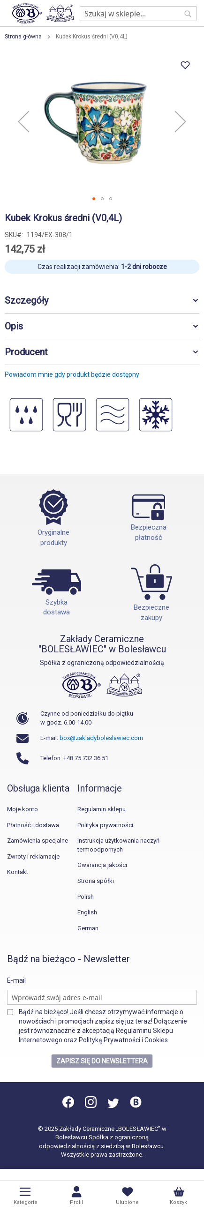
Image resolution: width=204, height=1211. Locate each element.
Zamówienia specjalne (37, 840)
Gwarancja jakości (102, 864)
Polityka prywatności (105, 825)
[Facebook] (69, 1105)
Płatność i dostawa (33, 825)
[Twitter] (113, 1105)
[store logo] (43, 13)
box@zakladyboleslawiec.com (101, 737)
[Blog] (135, 1105)
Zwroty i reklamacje (33, 856)
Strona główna (23, 36)
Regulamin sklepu (101, 809)
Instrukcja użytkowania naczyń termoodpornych (118, 845)
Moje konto (22, 809)
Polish (85, 896)
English (87, 912)
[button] (23, 121)
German (87, 928)
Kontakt (17, 871)
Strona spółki (95, 880)
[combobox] (138, 13)
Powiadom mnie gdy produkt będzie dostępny (72, 374)
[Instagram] (90, 1105)
